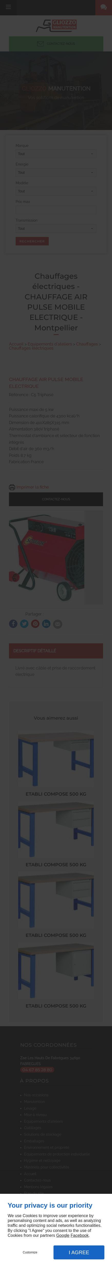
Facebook (79, 1235)
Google (62, 1235)
